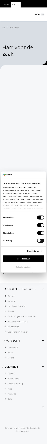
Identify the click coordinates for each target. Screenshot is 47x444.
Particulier (15, 5)
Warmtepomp (14, 378)
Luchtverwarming (15, 383)
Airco (10, 388)
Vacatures (12, 301)
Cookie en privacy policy (18, 331)
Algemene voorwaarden (18, 321)
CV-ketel (11, 373)
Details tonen (33, 251)
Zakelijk (6, 5)
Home (4, 27)
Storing (11, 357)
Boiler (10, 398)
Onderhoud (13, 347)
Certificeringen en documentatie (21, 316)
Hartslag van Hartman (17, 306)
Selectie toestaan (23, 267)
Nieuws (11, 311)
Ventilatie (12, 393)
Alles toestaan (23, 259)
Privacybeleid (13, 326)
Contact (11, 296)
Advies (10, 352)
